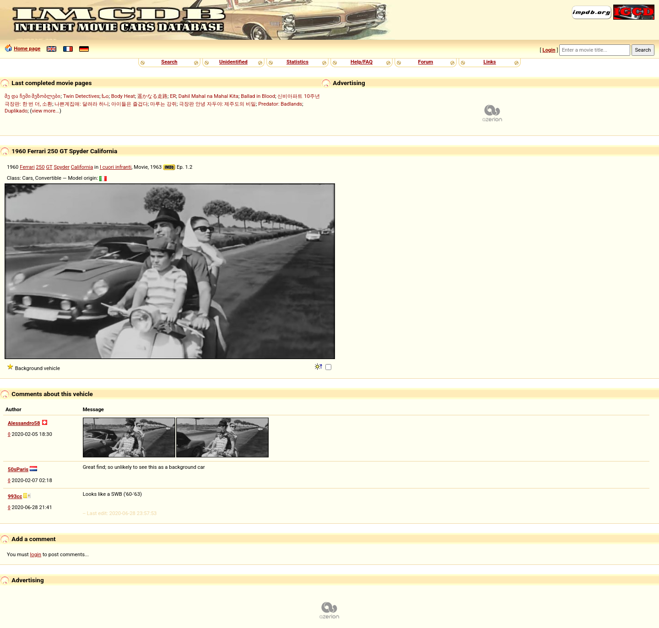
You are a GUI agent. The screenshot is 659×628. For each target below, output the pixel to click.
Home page (27, 48)
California (82, 167)
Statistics (297, 62)
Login (548, 50)
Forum (425, 62)
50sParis (18, 469)
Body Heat (123, 96)
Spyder (62, 167)
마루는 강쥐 (163, 104)
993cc (15, 496)
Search (169, 62)
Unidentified (233, 62)
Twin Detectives (81, 96)
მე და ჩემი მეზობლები (32, 96)
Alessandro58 (24, 423)
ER (173, 96)
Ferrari (27, 167)
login (36, 554)
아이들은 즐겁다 (129, 104)
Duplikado (16, 110)
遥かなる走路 (152, 96)
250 (40, 167)
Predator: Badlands (280, 104)
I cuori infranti (115, 167)
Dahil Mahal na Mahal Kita (208, 96)
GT (49, 167)
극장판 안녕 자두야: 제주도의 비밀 (217, 104)
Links (489, 62)
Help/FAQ (362, 62)
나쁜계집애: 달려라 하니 (81, 104)
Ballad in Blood (258, 96)
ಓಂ (105, 96)
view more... (45, 110)
